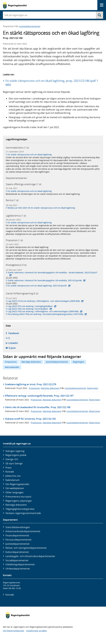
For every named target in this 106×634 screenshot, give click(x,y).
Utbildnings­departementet (20, 564)
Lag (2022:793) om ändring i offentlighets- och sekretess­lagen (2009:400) (43, 311)
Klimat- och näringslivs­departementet (26, 547)
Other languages (14, 492)
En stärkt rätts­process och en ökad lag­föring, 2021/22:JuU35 (37, 285)
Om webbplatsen (14, 488)
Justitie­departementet (17, 543)
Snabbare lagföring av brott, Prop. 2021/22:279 (30, 384)
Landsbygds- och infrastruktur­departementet (30, 556)
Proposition (11, 361)
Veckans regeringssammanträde (23, 513)
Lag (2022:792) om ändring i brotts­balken (28, 309)
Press (8, 467)
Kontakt (9, 471)
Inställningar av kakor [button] (36, 630)
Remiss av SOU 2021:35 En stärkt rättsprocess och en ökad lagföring (41, 208)
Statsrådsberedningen (17, 527)
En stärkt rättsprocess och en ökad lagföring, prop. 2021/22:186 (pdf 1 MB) (51, 83)
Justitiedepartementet (29, 26)
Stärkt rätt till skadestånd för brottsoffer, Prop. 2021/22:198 (37, 407)
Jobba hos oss (13, 475)
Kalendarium (12, 480)
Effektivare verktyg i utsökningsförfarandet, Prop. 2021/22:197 (39, 395)
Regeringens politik (15, 455)
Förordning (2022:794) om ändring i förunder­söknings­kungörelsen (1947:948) (45, 314)
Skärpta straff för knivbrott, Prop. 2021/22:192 (30, 418)
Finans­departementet (17, 535)
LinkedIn (13, 343)
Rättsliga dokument (31, 361)
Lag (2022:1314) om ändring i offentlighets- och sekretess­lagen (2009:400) (44, 301)
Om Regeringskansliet (17, 484)
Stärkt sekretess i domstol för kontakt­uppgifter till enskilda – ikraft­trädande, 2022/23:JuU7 (52, 272)
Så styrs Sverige (14, 463)
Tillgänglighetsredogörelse (19, 509)
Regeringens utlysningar (18, 500)
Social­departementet (16, 560)
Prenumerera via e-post (18, 496)
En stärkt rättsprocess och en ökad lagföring (30, 154)
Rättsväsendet (12, 367)
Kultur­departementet (17, 552)
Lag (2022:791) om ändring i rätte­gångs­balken (30, 306)
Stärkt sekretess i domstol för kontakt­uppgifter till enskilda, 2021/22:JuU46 (45, 280)
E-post (12, 347)
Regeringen (78, 361)
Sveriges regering (14, 451)
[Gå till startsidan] (14, 5)
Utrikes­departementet (17, 568)
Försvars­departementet (18, 539)
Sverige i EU (11, 459)
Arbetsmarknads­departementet (22, 531)
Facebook (13, 333)
